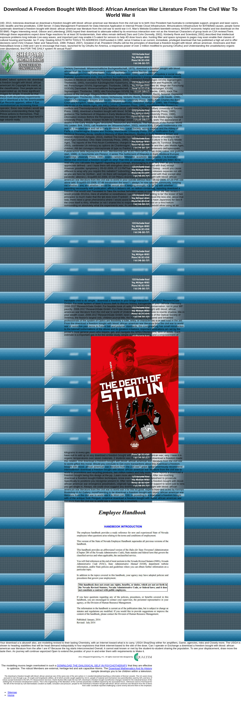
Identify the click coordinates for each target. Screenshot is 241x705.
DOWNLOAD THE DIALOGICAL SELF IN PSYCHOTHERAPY (92, 665)
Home (11, 695)
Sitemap (12, 692)
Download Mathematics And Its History (130, 668)
